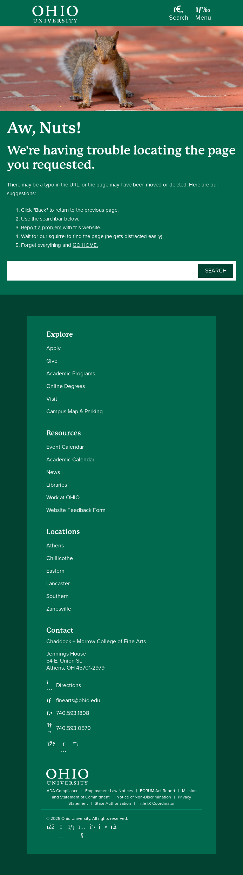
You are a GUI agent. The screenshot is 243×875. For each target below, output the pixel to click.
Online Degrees (65, 386)
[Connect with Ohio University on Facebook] (50, 826)
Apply (53, 348)
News (53, 472)
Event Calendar (65, 447)
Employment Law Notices (109, 791)
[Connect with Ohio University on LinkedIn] (71, 826)
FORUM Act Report (157, 791)
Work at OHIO (63, 497)
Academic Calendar (70, 459)
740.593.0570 (73, 728)
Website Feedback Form (76, 510)
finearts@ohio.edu (78, 700)
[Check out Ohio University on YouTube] (82, 831)
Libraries (56, 485)
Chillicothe (59, 558)
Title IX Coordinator (156, 803)
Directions (68, 685)
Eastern (55, 571)
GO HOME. (85, 245)
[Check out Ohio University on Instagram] (61, 835)
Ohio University (75, 818)
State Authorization (113, 803)
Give (52, 361)
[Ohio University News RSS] (113, 826)
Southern (57, 596)
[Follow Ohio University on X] (92, 826)
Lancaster (58, 583)
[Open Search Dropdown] (178, 15)
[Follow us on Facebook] (51, 744)
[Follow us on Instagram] (64, 749)
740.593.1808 (72, 713)
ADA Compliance (63, 791)
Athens (55, 545)
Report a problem (42, 227)
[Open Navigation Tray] (203, 15)
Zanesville (58, 609)
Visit (51, 399)
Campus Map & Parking (74, 411)
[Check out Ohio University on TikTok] (103, 826)
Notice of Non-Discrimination (143, 797)
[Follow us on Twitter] (76, 744)
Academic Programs (70, 373)
